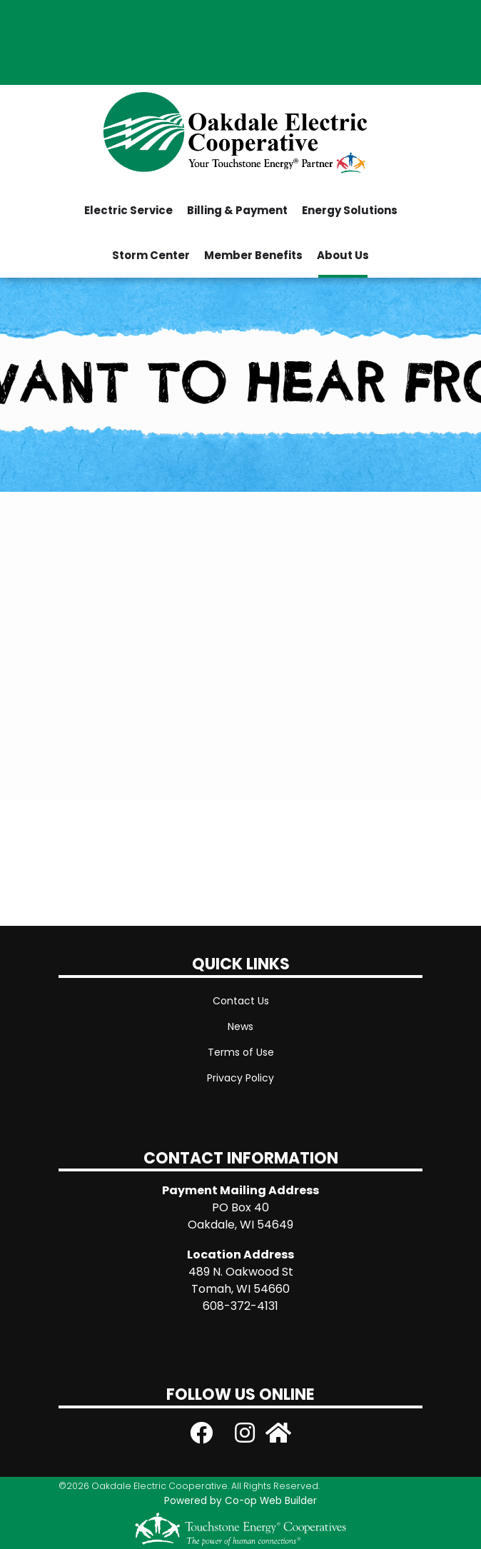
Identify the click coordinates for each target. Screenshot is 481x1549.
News (240, 1026)
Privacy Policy (240, 1078)
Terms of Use (241, 1052)
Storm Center (151, 255)
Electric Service (128, 210)
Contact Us (241, 1001)
